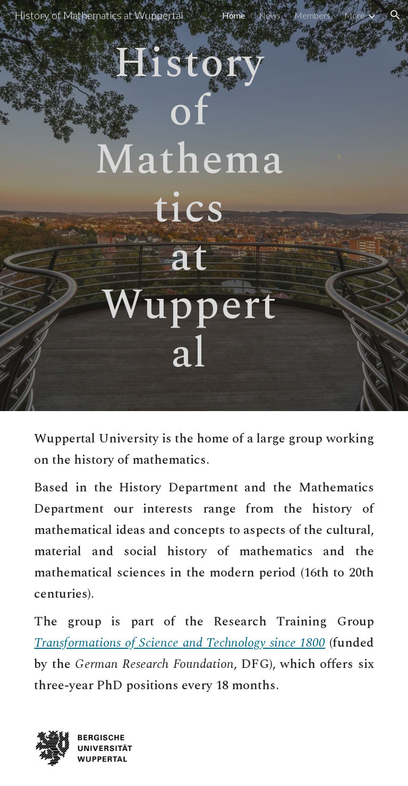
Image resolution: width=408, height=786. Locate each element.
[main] (188, 205)
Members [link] (312, 15)
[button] (395, 15)
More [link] (354, 15)
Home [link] (233, 15)
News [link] (269, 15)
